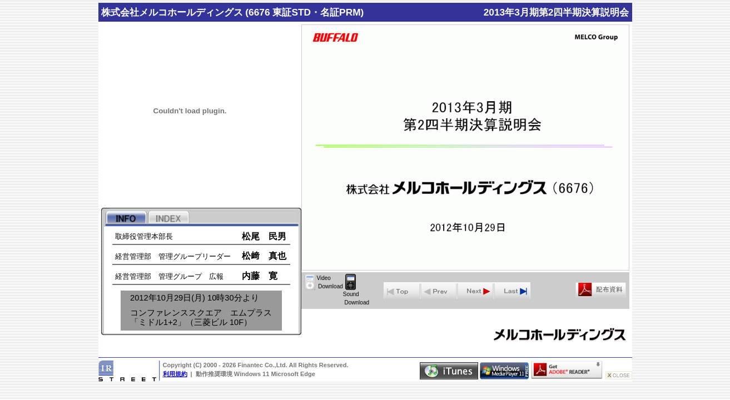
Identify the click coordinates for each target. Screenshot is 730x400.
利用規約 (175, 374)
